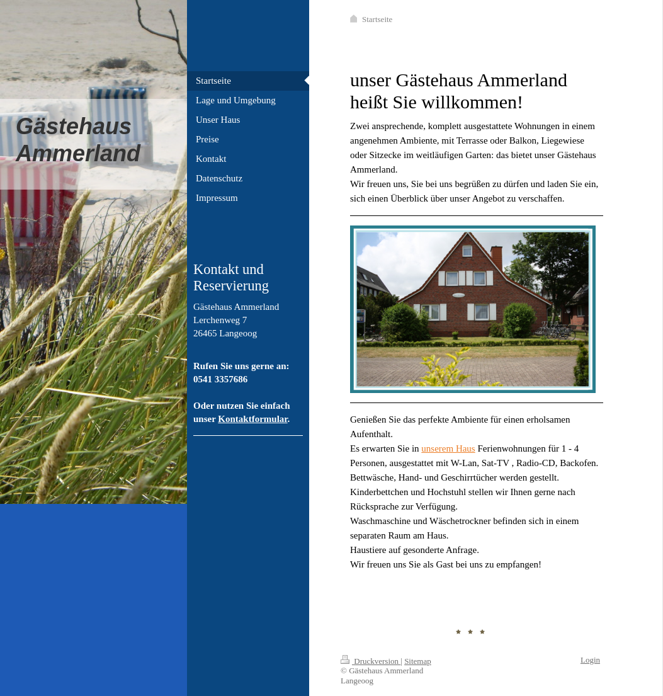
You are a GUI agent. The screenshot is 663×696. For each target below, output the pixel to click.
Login (590, 660)
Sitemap (417, 661)
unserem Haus (448, 448)
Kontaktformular (252, 419)
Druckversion (370, 661)
